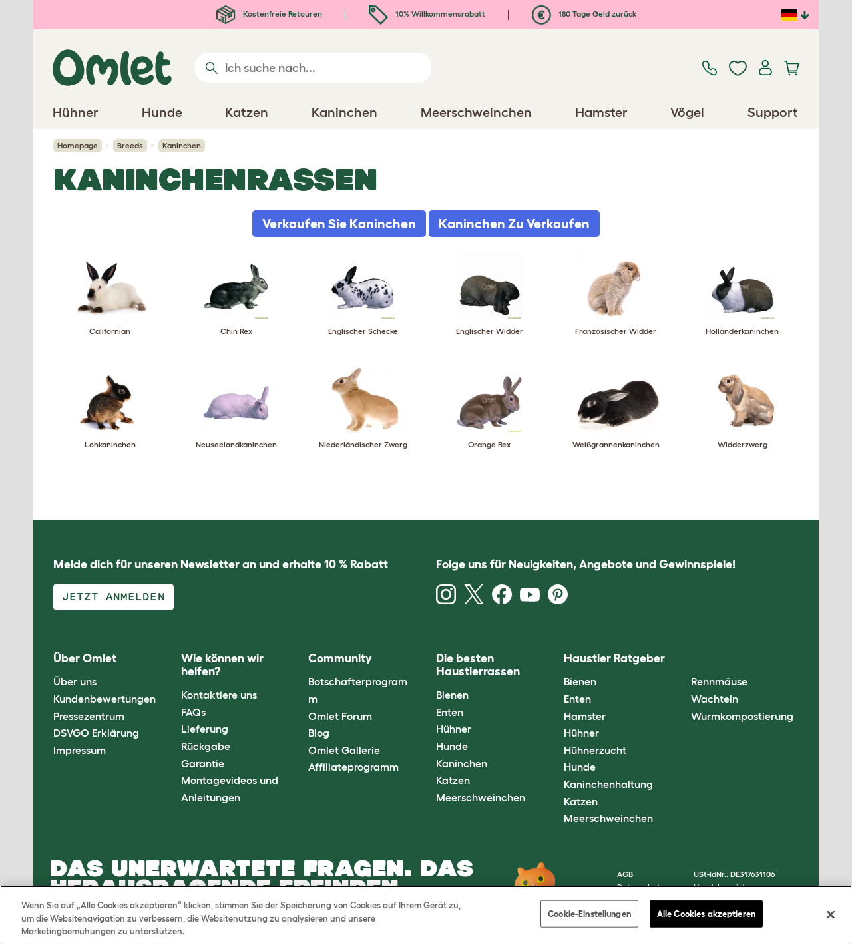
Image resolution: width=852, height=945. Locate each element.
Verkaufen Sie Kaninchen (339, 223)
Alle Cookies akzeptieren (706, 913)
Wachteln (714, 699)
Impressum (79, 750)
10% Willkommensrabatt (427, 13)
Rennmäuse (719, 681)
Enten (449, 712)
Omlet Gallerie (344, 750)
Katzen (453, 780)
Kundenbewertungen (104, 699)
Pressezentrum (88, 716)
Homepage (77, 145)
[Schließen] (830, 914)
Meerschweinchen (480, 797)
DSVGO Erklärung (96, 733)
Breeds (130, 145)
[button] (681, 659)
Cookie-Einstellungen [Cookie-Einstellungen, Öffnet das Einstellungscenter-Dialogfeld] (589, 913)
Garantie (202, 763)
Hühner (453, 729)
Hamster (585, 716)
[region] (426, 915)
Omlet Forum (340, 716)
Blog (318, 733)
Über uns (75, 681)
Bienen (452, 695)
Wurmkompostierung (742, 716)
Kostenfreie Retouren (269, 13)
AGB (625, 874)
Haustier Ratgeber (614, 658)
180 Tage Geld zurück (584, 13)
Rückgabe (205, 746)
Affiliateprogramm (353, 767)
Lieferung (204, 729)
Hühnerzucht (595, 750)
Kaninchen (461, 763)
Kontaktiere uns (219, 695)
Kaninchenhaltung (608, 784)
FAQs (193, 712)
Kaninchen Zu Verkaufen (514, 223)
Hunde (452, 746)
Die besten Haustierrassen (478, 665)
